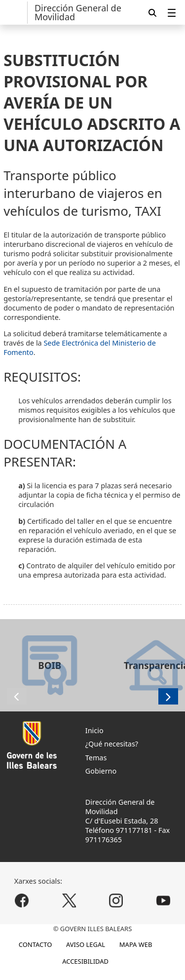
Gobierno (100, 771)
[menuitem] (172, 12)
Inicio (94, 730)
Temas (96, 757)
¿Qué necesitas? (111, 743)
